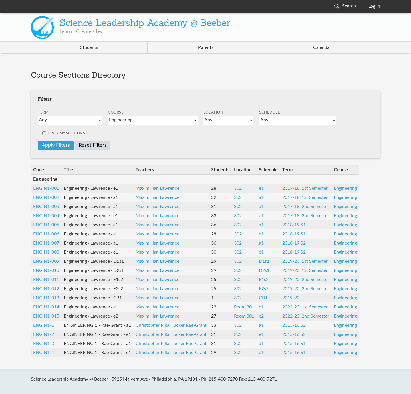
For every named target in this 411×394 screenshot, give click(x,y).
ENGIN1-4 (43, 352)
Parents (205, 47)
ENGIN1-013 (46, 298)
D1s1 (264, 261)
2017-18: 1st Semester (305, 188)
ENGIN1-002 (46, 197)
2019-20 (290, 298)
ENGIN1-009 (46, 261)
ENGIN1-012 (46, 288)
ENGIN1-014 (46, 307)
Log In (374, 6)
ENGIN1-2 (43, 334)
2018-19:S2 (294, 243)
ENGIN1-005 (46, 225)
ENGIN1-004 (46, 215)
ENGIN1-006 (46, 234)
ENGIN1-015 (46, 316)
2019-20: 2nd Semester (305, 279)
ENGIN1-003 (46, 206)
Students (89, 47)
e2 (261, 316)
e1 (261, 188)
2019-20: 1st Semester (305, 261)
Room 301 (244, 307)
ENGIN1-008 (46, 252)
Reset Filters (93, 145)
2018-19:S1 (294, 225)
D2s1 (264, 270)
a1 (261, 197)
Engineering (345, 188)
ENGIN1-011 (46, 279)
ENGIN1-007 (46, 243)
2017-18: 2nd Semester (305, 206)
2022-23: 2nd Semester (305, 316)
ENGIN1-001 (46, 188)
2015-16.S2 (294, 325)
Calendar (322, 47)
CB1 (263, 298)
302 (238, 188)
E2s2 (264, 288)
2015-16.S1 (294, 343)
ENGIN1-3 (43, 343)
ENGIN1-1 (43, 325)
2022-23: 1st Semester (305, 307)
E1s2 (264, 279)
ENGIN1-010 (46, 270)
